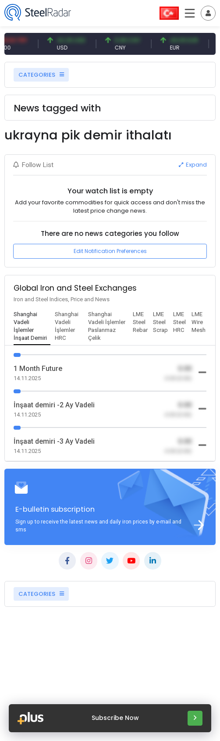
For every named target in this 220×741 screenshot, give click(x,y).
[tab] (32, 326)
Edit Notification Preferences (110, 251)
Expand (193, 164)
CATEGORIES (41, 75)
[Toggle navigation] (208, 13)
